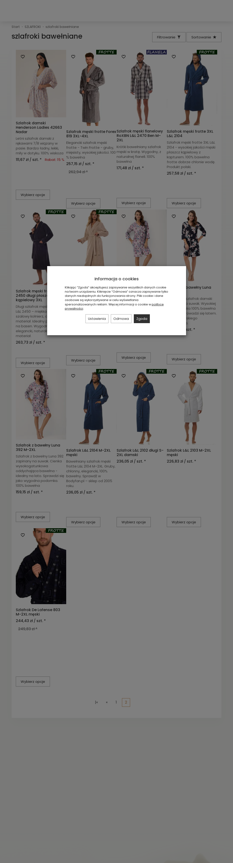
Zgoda (141, 318)
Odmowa (121, 318)
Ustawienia (97, 318)
